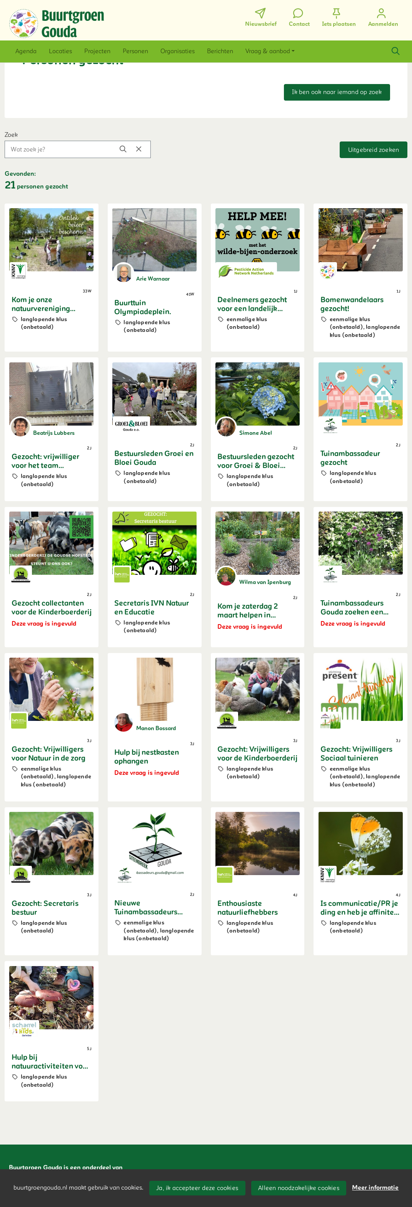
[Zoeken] (395, 51)
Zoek (11, 135)
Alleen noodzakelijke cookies (298, 1188)
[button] (26, 51)
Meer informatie (375, 1188)
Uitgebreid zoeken (373, 150)
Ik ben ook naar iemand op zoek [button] (337, 92)
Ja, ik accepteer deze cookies (197, 1188)
